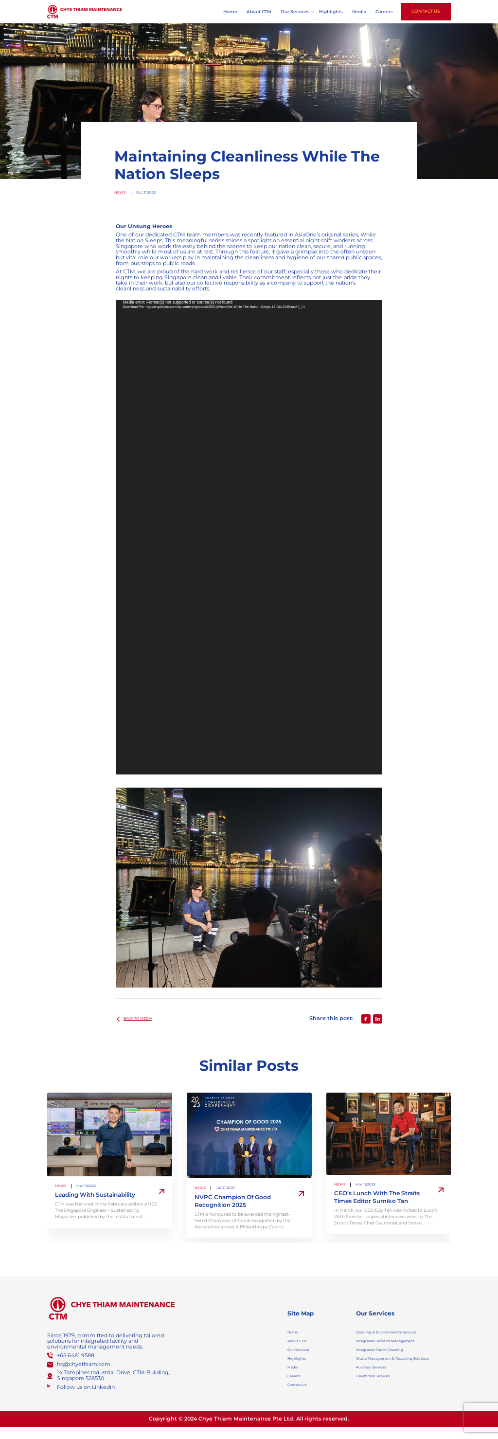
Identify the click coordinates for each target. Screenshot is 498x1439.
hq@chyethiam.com (83, 1364)
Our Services (295, 11)
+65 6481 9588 (75, 1355)
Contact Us (425, 11)
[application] (249, 537)
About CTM (259, 11)
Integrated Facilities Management (401, 1344)
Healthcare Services (382, 1396)
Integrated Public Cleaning (391, 1354)
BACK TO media (144, 1019)
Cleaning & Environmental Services (402, 1333)
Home (230, 11)
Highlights (331, 11)
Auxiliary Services (379, 1385)
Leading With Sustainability (95, 1194)
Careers (384, 11)
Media (359, 11)
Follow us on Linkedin (86, 1387)
